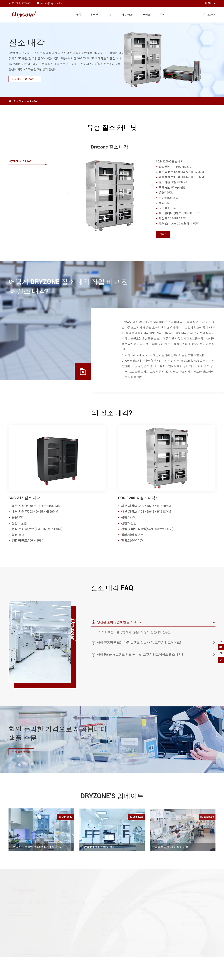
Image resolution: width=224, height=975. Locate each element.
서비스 (146, 14)
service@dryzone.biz (51, 3)
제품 (78, 14)
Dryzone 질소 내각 (20, 160)
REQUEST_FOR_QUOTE (24, 79)
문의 (162, 14)
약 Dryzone (127, 14)
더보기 (163, 234)
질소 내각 (32, 101)
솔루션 (94, 14)
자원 (109, 14)
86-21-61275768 (21, 3)
